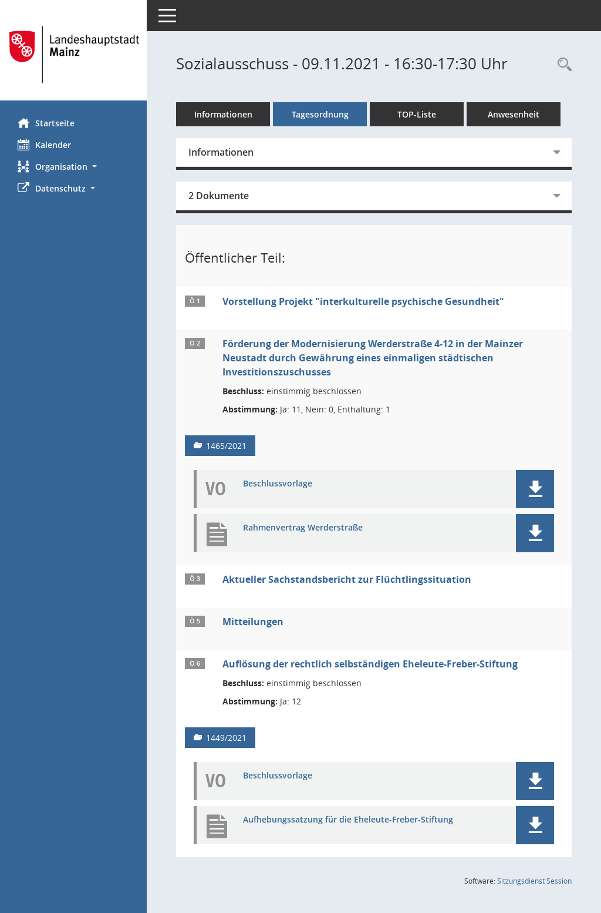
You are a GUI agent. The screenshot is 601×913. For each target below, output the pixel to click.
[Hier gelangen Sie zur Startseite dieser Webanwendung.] (73, 55)
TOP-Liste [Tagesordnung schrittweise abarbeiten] (416, 114)
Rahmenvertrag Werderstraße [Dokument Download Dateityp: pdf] (303, 528)
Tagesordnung (320, 114)
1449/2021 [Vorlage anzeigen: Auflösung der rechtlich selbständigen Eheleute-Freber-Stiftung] (226, 737)
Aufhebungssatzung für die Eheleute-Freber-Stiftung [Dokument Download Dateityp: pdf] (348, 820)
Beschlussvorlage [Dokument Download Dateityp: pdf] (277, 484)
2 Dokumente (218, 195)
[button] (73, 166)
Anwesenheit (513, 114)
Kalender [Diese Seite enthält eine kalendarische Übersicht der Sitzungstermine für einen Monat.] (44, 144)
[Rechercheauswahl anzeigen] (562, 65)
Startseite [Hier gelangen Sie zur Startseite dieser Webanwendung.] (46, 123)
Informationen (223, 114)
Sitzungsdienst (534, 881)
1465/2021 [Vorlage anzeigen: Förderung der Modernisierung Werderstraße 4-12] (226, 445)
